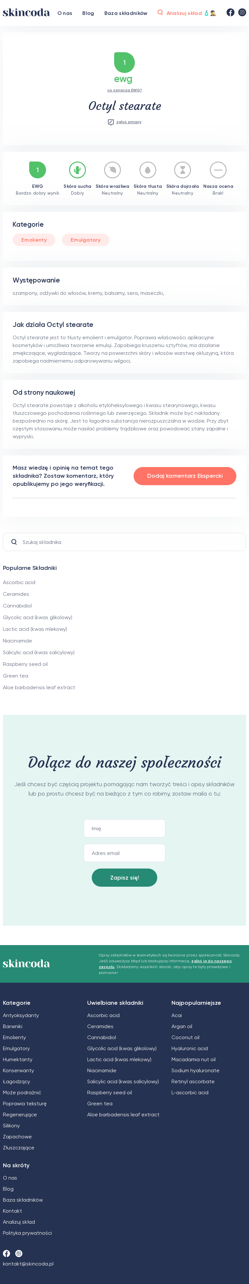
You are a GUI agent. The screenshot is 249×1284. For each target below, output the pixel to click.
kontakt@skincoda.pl (28, 1264)
